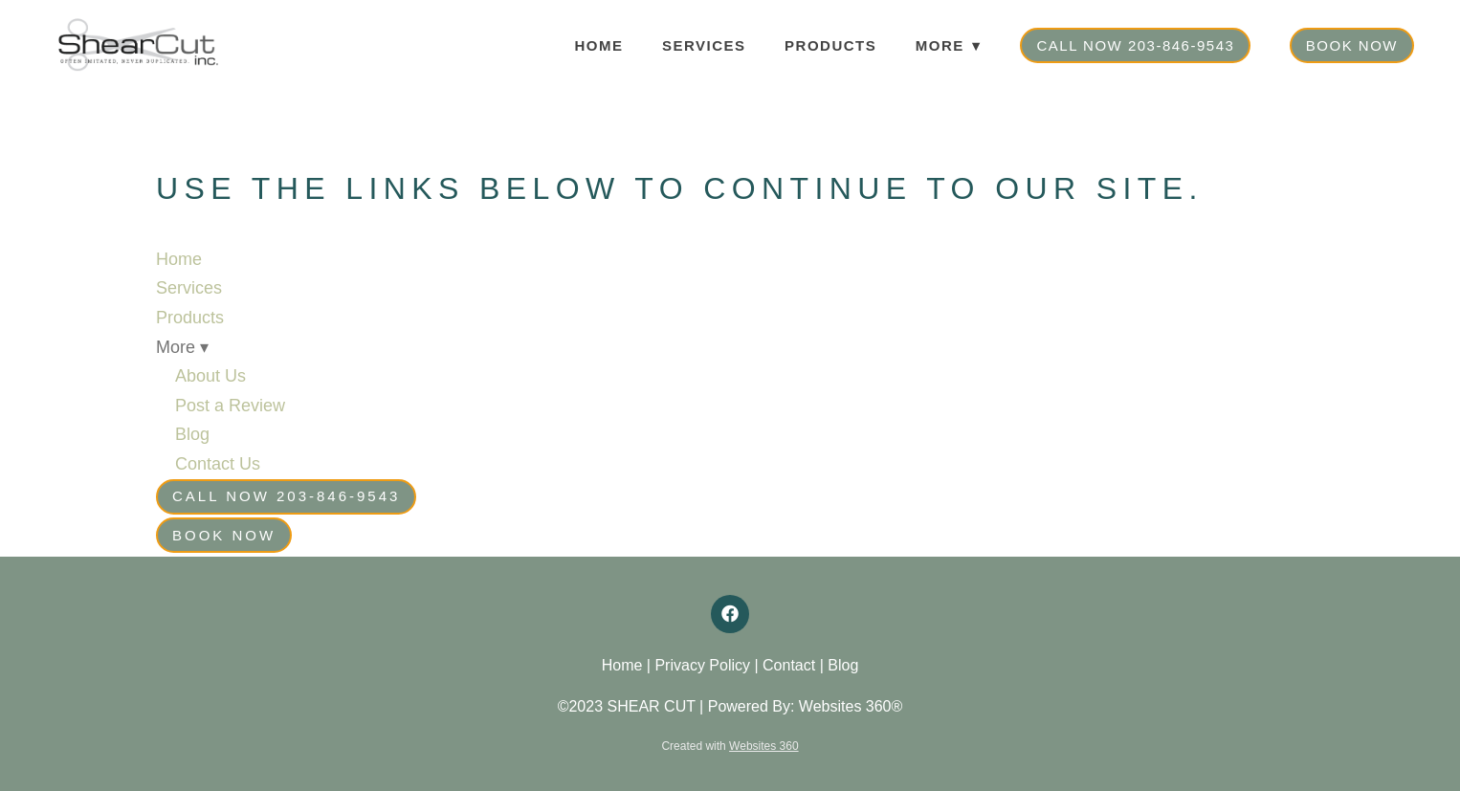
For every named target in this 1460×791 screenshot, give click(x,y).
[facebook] (730, 614)
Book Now (1352, 45)
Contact (789, 665)
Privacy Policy (702, 665)
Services (704, 45)
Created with (729, 746)
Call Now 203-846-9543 (1135, 45)
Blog (192, 434)
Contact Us (217, 463)
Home (599, 45)
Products (830, 45)
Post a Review (230, 405)
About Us (210, 375)
